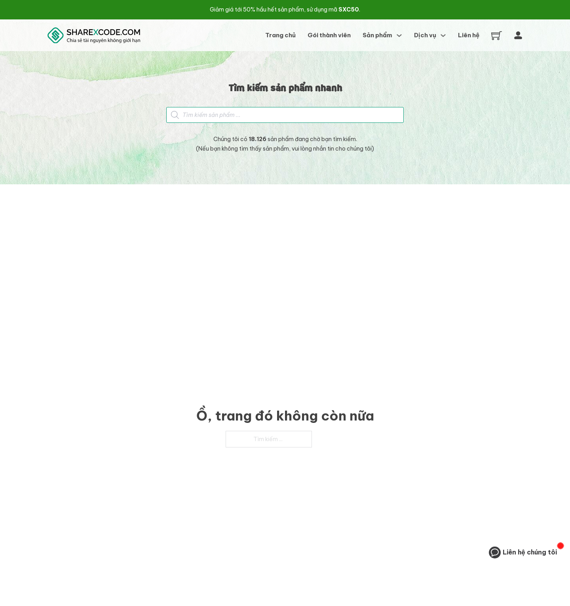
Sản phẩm (377, 35)
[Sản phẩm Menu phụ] (399, 35)
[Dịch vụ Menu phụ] (443, 35)
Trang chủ (280, 35)
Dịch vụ (425, 35)
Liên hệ (468, 35)
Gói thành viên (329, 35)
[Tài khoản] (518, 35)
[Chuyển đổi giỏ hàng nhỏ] (496, 35)
